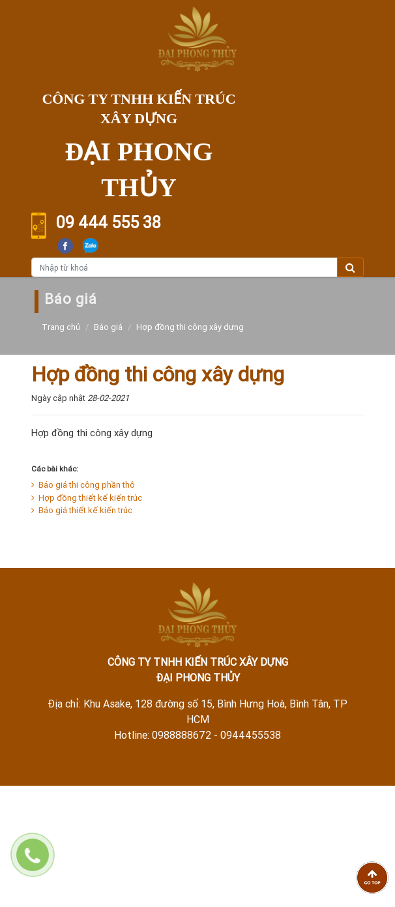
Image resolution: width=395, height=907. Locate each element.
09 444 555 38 (108, 223)
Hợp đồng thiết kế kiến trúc (86, 497)
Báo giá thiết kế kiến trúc (81, 510)
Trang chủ (61, 327)
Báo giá (108, 327)
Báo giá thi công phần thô (83, 484)
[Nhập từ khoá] (184, 267)
